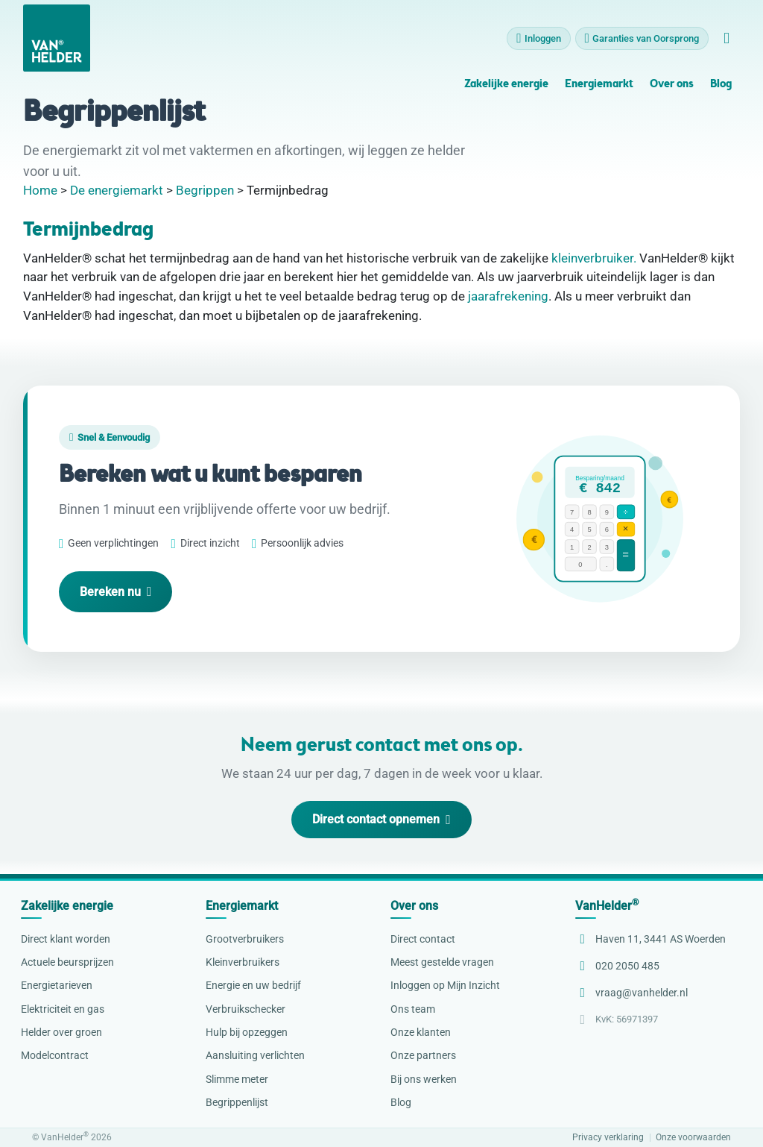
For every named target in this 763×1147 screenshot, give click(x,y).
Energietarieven (56, 985)
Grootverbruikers (245, 939)
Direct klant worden (65, 939)
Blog (721, 84)
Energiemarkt (599, 84)
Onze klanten (420, 1032)
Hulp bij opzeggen (247, 1032)
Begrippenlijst (237, 1102)
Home (40, 190)
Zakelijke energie (506, 84)
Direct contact (422, 939)
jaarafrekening (508, 296)
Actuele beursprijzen (67, 962)
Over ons (671, 84)
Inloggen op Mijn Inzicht (445, 985)
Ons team (412, 1009)
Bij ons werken (423, 1079)
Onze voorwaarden (693, 1138)
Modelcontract (55, 1055)
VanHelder (607, 906)
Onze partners (423, 1055)
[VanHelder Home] (56, 38)
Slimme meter (237, 1079)
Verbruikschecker (245, 1009)
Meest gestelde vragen (442, 962)
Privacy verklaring (608, 1138)
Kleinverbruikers (242, 962)
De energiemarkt (116, 190)
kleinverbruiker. (593, 258)
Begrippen (205, 190)
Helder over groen (61, 1032)
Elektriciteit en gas (62, 1009)
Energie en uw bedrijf (253, 985)
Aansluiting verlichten (255, 1055)
